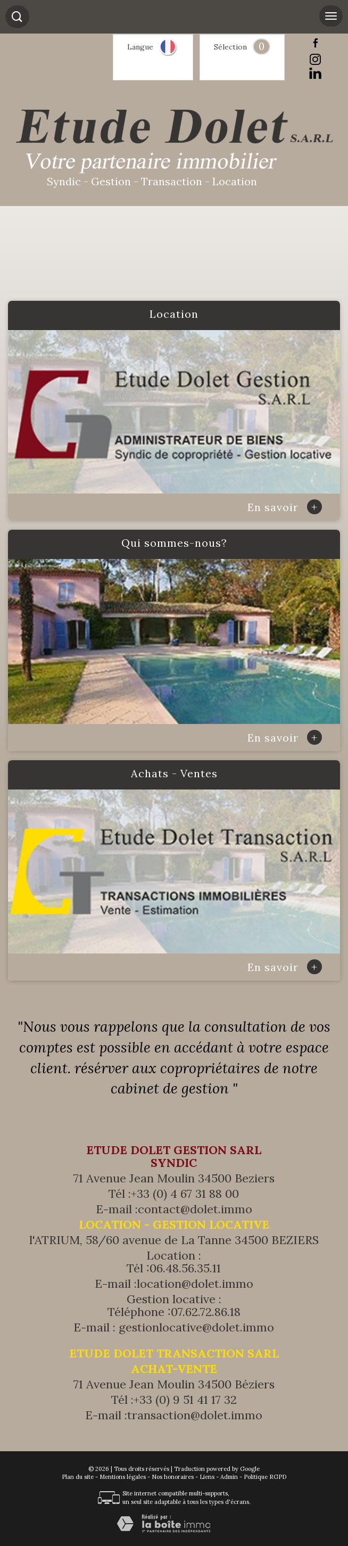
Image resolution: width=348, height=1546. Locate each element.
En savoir (284, 507)
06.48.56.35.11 (185, 1268)
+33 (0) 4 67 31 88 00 (185, 1193)
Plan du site (78, 1477)
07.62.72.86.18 (206, 1311)
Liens (207, 1477)
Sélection (230, 47)
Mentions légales (123, 1477)
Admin (229, 1477)
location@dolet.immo (195, 1283)
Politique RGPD (265, 1477)
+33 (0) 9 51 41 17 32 (185, 1399)
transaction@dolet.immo (194, 1415)
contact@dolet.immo (195, 1209)
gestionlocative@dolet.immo (196, 1327)
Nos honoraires (173, 1477)
